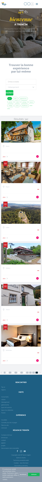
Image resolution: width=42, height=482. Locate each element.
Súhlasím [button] (33, 474)
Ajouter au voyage (37, 156)
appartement (23, 98)
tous (10, 98)
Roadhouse (25, 105)
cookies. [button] (5, 479)
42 (33, 372)
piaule (31, 102)
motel (17, 102)
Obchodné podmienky (21, 465)
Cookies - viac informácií (21, 463)
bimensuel (4, 437)
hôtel (15, 98)
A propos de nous (6, 435)
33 (21, 372)
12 (10, 372)
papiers (3, 443)
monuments (5, 397)
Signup (25, 3)
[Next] (40, 372)
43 (36, 372)
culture (3, 399)
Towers (3, 413)
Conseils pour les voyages (9, 422)
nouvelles (4, 420)
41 (30, 372)
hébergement (5, 402)
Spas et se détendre (7, 410)
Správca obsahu (21, 457)
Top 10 (3, 387)
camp (17, 105)
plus (4, 156)
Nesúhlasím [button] (23, 474)
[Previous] (1, 372)
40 (27, 372)
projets (3, 445)
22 (15, 372)
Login (28, 3)
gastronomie (5, 405)
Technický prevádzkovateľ (21, 460)
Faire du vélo (5, 425)
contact (3, 440)
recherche (9, 93)
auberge (24, 102)
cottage (10, 105)
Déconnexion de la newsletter (10, 448)
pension (10, 102)
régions (3, 390)
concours (4, 428)
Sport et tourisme (6, 407)
